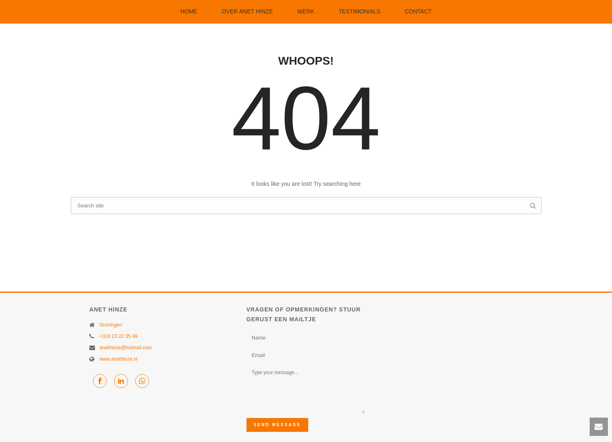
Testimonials (360, 11)
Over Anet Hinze (247, 11)
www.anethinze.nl (118, 359)
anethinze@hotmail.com (125, 348)
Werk (305, 11)
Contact (418, 11)
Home (188, 11)
